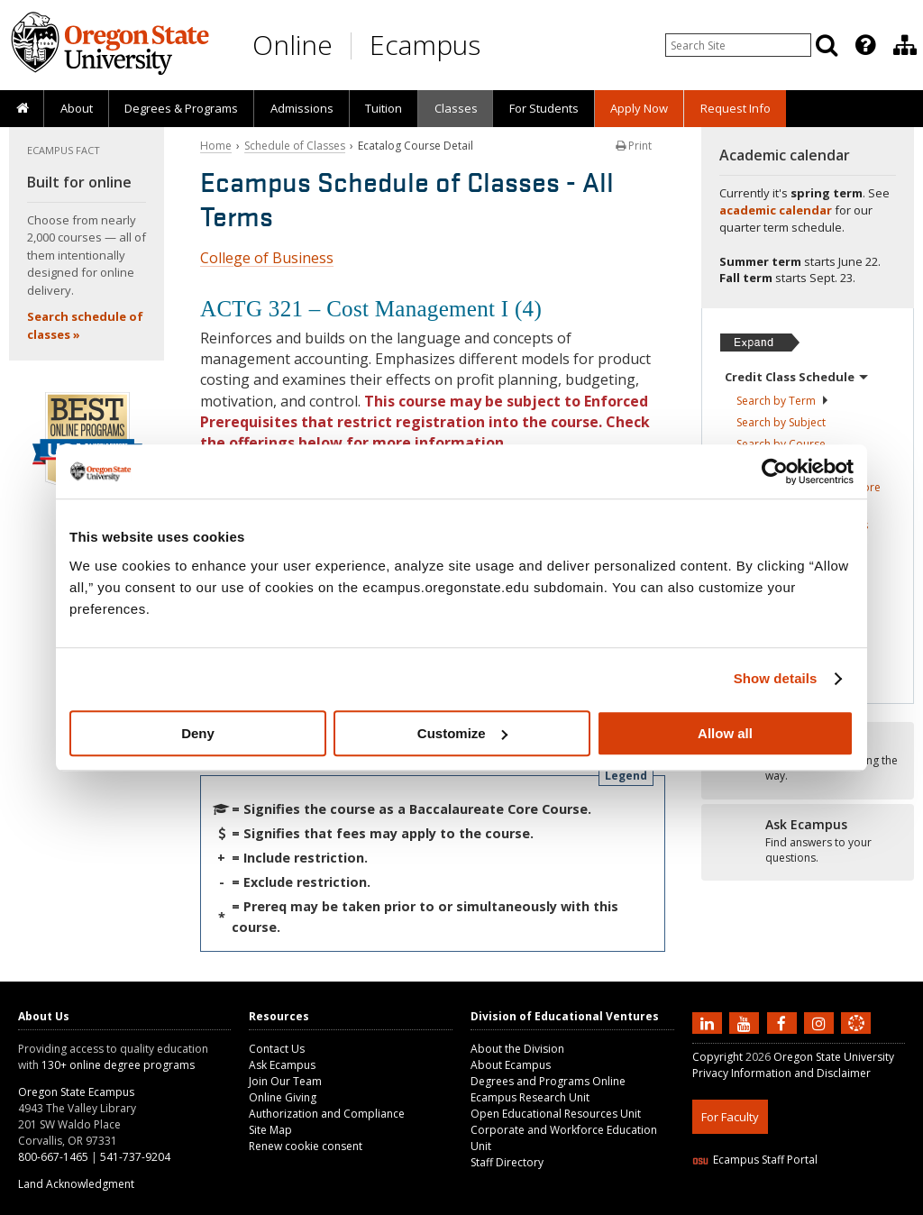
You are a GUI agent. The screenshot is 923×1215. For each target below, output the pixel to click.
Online (292, 44)
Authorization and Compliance (327, 1113)
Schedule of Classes (294, 145)
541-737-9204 (135, 1157)
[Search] (826, 45)
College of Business (267, 258)
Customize (462, 733)
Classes (456, 108)
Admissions (302, 108)
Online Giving (282, 1097)
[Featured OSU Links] (865, 45)
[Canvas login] (856, 1037)
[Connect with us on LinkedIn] (709, 1022)
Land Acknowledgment (76, 1184)
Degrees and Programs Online (548, 1081)
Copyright (717, 1056)
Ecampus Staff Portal (755, 1159)
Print (634, 145)
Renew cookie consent (305, 1146)
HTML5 (792, 1203)
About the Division (517, 1048)
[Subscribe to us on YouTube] (746, 1022)
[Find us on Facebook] (784, 1022)
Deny (198, 733)
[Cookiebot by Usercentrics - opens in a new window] (775, 471)
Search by (782, 400)
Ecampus (425, 44)
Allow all (725, 733)
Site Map (270, 1129)
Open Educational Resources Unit (556, 1113)
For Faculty (730, 1117)
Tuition (383, 108)
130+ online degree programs (118, 1065)
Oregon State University (833, 1056)
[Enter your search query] (738, 45)
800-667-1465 (53, 1157)
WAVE (872, 1203)
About (76, 108)
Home (216, 145)
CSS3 (834, 1203)
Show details (776, 678)
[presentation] (864, 45)
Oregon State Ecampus (76, 1092)
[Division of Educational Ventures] (905, 45)
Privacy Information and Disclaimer (781, 1073)
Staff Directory (507, 1162)
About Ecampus (511, 1065)
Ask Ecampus (282, 1065)
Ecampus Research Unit (530, 1097)
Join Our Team (285, 1081)
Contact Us (277, 1048)
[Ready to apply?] (807, 842)
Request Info (735, 108)
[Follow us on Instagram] (821, 1022)
